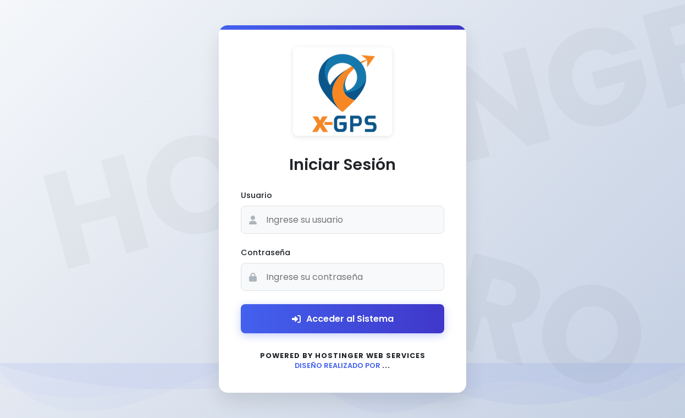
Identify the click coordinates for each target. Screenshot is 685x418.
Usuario (256, 195)
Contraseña (265, 252)
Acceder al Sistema (343, 318)
